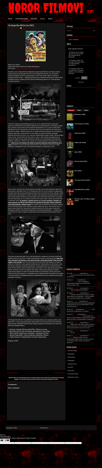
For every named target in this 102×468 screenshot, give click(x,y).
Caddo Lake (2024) (80, 142)
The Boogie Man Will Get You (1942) (21, 25)
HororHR (70, 367)
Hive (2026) (77, 171)
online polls (80, 82)
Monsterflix (71, 354)
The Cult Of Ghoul (73, 374)
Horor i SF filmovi (74, 39)
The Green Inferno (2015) (82, 180)
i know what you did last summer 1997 (80, 315)
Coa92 (75, 280)
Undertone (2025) (79, 133)
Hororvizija (71, 370)
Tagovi (79, 110)
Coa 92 (75, 314)
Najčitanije (71, 110)
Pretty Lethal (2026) (80, 161)
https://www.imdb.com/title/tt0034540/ (28, 68)
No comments (32, 28)
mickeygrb (76, 301)
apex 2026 (91, 301)
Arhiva (86, 110)
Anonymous (76, 273)
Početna (10, 19)
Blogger (50, 428)
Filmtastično (71, 360)
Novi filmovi (34, 19)
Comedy (24, 28)
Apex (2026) (78, 152)
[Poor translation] (7, 440)
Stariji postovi (59, 373)
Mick (74, 309)
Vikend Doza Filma (73, 377)
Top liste (42, 19)
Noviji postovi (13, 373)
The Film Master (72, 350)
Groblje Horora (72, 364)
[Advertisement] (35, 355)
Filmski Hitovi (71, 357)
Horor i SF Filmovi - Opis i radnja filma (28, 428)
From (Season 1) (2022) (81, 124)
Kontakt (50, 19)
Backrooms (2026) (79, 114)
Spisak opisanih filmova (21, 19)
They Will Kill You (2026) (81, 189)
